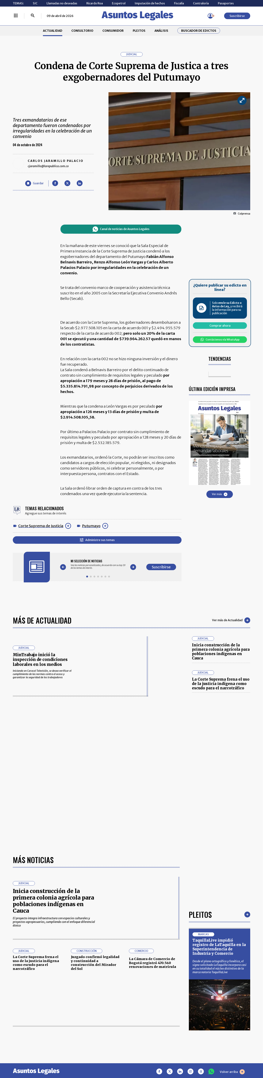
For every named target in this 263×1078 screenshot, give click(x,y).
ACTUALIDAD (52, 30)
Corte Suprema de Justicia (40, 526)
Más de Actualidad (42, 620)
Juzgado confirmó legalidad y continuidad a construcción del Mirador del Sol (95, 963)
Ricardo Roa (94, 3)
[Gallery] (98, 564)
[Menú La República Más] (16, 15)
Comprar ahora (219, 325)
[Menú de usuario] (210, 16)
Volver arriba (232, 1071)
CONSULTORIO (82, 30)
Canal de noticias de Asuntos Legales (121, 229)
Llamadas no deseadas (62, 3)
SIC (35, 3)
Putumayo (91, 526)
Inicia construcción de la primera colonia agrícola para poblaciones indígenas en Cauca (221, 651)
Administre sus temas (97, 540)
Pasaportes (226, 3)
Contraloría (201, 3)
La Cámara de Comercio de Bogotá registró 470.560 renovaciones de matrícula (152, 963)
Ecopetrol (118, 3)
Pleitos (200, 914)
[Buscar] (33, 15)
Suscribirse (237, 16)
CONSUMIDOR (113, 30)
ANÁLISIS (161, 30)
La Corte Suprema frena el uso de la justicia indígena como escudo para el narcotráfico (220, 683)
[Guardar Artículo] (34, 183)
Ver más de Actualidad (231, 620)
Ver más (219, 494)
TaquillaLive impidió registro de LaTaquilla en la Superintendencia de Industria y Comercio (219, 947)
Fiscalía (179, 3)
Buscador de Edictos (198, 30)
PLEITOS (139, 30)
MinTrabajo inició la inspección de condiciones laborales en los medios (40, 659)
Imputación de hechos (150, 3)
